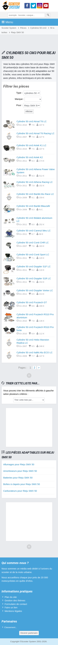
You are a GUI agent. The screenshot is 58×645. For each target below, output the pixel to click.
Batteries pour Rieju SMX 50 (17, 477)
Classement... (10, 627)
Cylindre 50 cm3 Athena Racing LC (35, 182)
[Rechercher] (48, 15)
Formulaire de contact (16, 604)
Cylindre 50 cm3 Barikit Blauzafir (33, 206)
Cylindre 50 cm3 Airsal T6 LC (32, 121)
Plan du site (11, 597)
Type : (19, 92)
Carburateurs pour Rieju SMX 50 (20, 491)
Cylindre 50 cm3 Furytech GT (32, 302)
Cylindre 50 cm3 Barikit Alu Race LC (35, 194)
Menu (7, 22)
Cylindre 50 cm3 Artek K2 (30, 157)
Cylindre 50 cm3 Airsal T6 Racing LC (35, 133)
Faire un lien (11, 607)
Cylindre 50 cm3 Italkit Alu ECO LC (35, 352)
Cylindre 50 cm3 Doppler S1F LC (34, 266)
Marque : (20, 99)
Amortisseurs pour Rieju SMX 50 (20, 471)
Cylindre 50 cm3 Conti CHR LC (33, 242)
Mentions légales (13, 611)
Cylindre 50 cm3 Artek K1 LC (31, 145)
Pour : (19, 105)
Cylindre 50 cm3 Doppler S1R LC (34, 278)
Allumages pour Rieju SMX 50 (18, 464)
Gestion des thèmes (15, 600)
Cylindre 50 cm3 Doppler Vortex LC (35, 290)
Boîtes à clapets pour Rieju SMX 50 (21, 484)
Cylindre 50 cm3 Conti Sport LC (33, 254)
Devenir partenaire (29, 633)
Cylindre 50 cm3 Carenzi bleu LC (34, 230)
